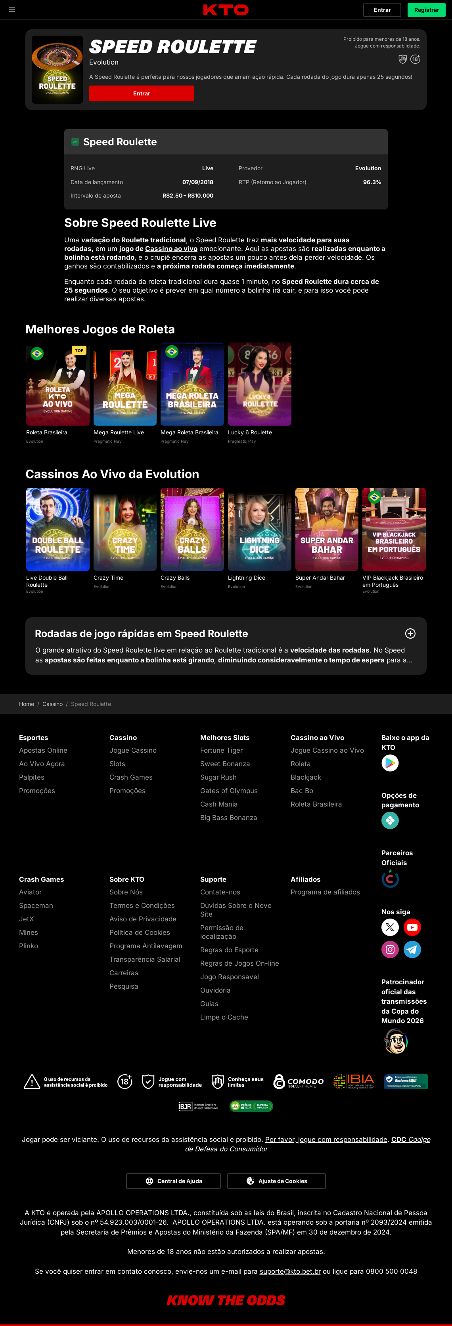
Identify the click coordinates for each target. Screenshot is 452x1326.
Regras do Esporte (229, 950)
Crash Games (131, 777)
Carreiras (123, 973)
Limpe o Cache (224, 1017)
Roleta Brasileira (46, 432)
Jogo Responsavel (229, 977)
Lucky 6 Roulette (250, 432)
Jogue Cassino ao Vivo (327, 750)
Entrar (382, 9)
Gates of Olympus (229, 791)
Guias (209, 1004)
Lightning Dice (246, 577)
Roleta (301, 764)
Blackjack (306, 777)
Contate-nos (220, 892)
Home (26, 704)
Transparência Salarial (144, 959)
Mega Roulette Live (119, 432)
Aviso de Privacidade (142, 919)
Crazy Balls (175, 577)
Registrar (426, 9)
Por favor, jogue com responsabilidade (326, 1139)
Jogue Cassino (133, 750)
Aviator (30, 892)
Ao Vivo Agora (42, 764)
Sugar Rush (218, 777)
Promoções (37, 791)
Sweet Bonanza (225, 764)
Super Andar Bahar (320, 577)
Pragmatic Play (108, 441)
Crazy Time (108, 577)
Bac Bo (302, 791)
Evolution (34, 441)
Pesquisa (123, 986)
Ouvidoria (215, 990)
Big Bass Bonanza (228, 818)
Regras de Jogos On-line (239, 963)
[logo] (226, 10)
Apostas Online (43, 750)
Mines (28, 932)
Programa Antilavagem (145, 946)
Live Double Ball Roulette (46, 581)
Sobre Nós (126, 892)
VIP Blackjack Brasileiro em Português (392, 581)
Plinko (28, 946)
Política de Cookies (139, 932)
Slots (117, 764)
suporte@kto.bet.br (290, 1271)
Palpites (31, 777)
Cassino (52, 704)
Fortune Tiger (221, 750)
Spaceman (36, 905)
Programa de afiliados (325, 892)
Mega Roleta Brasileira (189, 432)
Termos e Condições (142, 905)
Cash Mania (219, 804)
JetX (26, 919)
